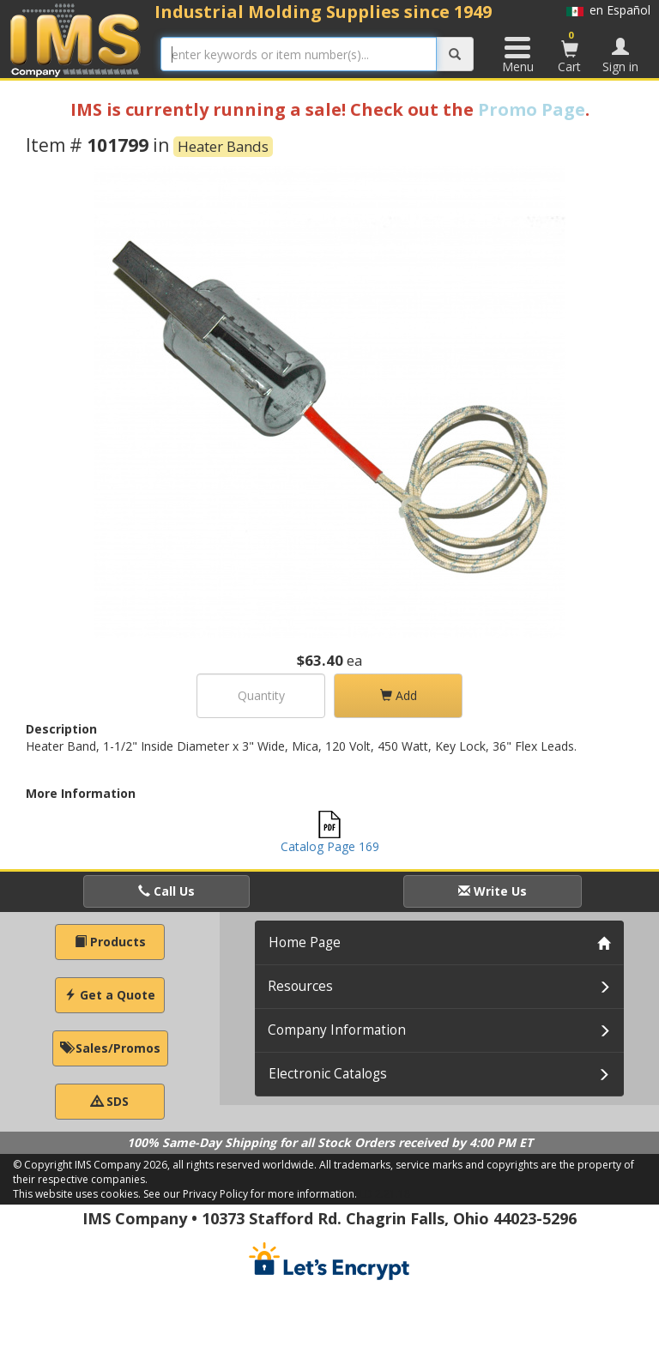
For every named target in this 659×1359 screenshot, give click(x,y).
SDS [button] (110, 1101)
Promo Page (531, 109)
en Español (608, 10)
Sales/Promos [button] (110, 1048)
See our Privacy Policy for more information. (250, 1194)
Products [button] (110, 941)
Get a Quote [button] (109, 995)
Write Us (492, 891)
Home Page (305, 942)
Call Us (166, 891)
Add (398, 695)
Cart (570, 51)
